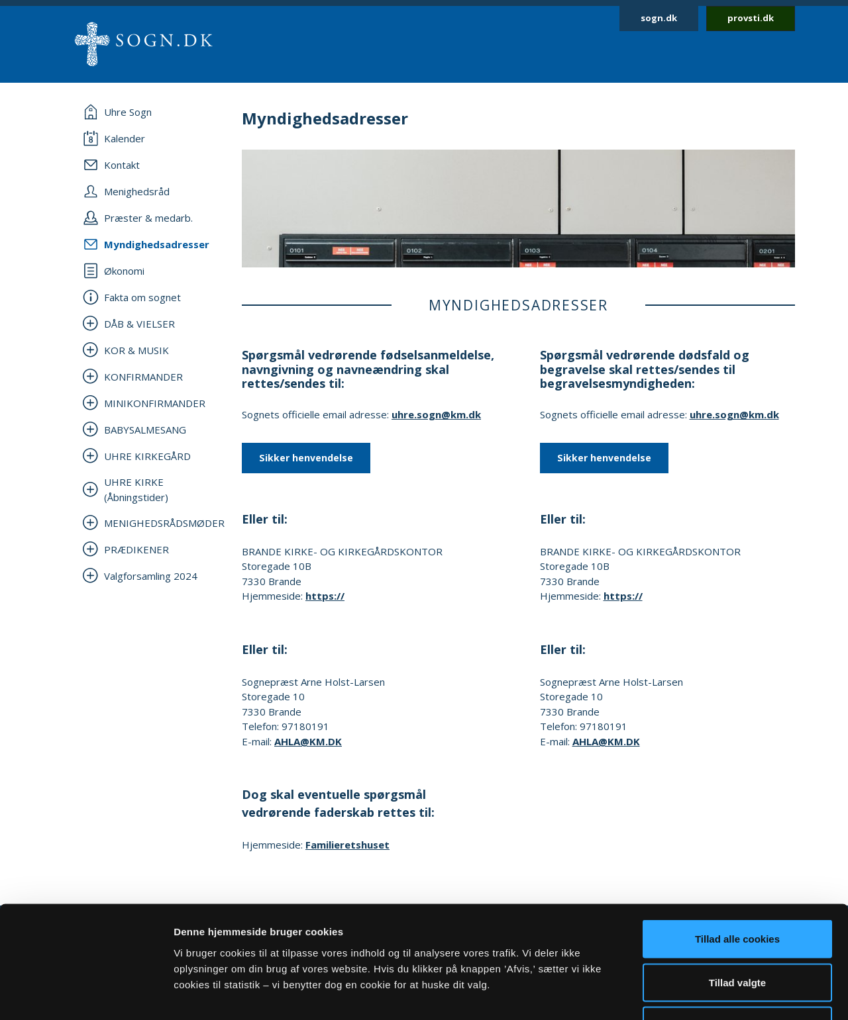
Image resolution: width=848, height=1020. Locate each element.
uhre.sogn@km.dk (436, 414)
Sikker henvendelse (306, 457)
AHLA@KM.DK (308, 741)
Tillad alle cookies (737, 846)
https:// (324, 595)
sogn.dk (659, 18)
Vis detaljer (689, 993)
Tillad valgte (737, 890)
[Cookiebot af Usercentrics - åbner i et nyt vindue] (86, 994)
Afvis (737, 933)
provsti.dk (750, 18)
